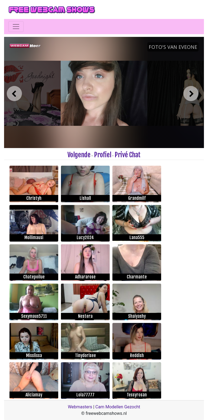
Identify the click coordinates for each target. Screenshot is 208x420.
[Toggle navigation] (16, 26)
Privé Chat (128, 155)
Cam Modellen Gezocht (117, 406)
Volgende (78, 155)
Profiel (102, 155)
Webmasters (80, 406)
